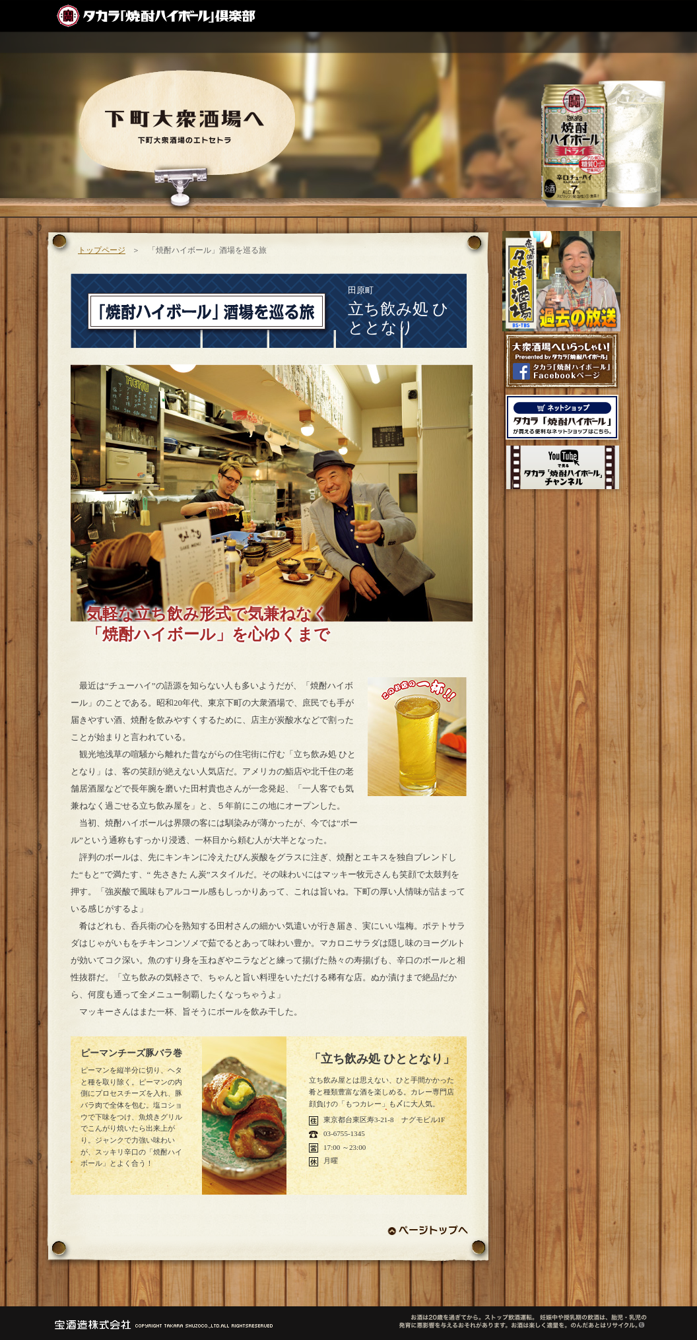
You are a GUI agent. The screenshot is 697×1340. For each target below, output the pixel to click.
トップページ (101, 250)
